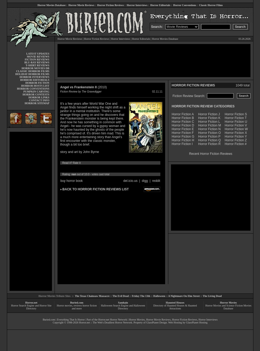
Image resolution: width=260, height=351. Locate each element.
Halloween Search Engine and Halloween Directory (123, 307)
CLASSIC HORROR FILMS (32, 71)
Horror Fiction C (183, 122)
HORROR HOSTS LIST (35, 85)
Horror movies (64, 305)
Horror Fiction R (209, 144)
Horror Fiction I (182, 144)
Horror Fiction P (209, 136)
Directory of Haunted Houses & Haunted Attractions (175, 307)
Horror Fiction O (209, 133)
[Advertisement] (31, 211)
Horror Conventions (184, 5)
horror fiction (89, 305)
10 (111, 168)
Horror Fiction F (183, 133)
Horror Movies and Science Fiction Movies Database (228, 307)
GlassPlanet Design (156, 322)
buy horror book (71, 181)
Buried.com (76, 302)
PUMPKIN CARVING (36, 91)
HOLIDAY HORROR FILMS (32, 74)
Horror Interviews (137, 5)
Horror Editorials (160, 5)
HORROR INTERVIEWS (34, 77)
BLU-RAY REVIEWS (36, 62)
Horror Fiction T (236, 118)
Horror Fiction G (183, 136)
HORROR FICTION (37, 82)
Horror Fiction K (209, 118)
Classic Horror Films (211, 5)
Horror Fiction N (209, 129)
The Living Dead (212, 296)
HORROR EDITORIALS (34, 79)
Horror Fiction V (236, 125)
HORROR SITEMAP (37, 103)
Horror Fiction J (209, 114)
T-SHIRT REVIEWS (37, 65)
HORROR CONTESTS (36, 94)
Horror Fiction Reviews (110, 5)
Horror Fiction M (209, 125)
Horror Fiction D (183, 125)
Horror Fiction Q (209, 140)
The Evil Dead (121, 296)
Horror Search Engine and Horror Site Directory (31, 307)
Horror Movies (228, 302)
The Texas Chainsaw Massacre (92, 296)
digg (145, 181)
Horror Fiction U (236, 122)
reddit (156, 181)
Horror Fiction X (236, 133)
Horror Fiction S (236, 114)
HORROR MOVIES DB (35, 68)
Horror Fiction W (236, 129)
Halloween (159, 296)
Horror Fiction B (183, 118)
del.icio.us (130, 181)
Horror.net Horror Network (112, 319)
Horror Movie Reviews (81, 5)
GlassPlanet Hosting (197, 322)
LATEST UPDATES (37, 53)
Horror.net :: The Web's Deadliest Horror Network (105, 322)
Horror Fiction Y (236, 136)
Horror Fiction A (183, 114)
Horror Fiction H (183, 140)
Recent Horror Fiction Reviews (210, 154)
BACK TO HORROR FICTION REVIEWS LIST (95, 189)
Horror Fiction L (209, 122)
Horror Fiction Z (236, 140)
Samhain (123, 302)
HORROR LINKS (38, 97)
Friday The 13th (141, 296)
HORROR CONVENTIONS (33, 88)
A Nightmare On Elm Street (184, 296)
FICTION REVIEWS (37, 59)
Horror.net (31, 302)
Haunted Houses (175, 302)
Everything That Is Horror (71, 319)
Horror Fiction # (236, 144)
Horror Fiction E (183, 129)
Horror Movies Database (52, 5)
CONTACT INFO (39, 100)
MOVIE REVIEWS (38, 56)
